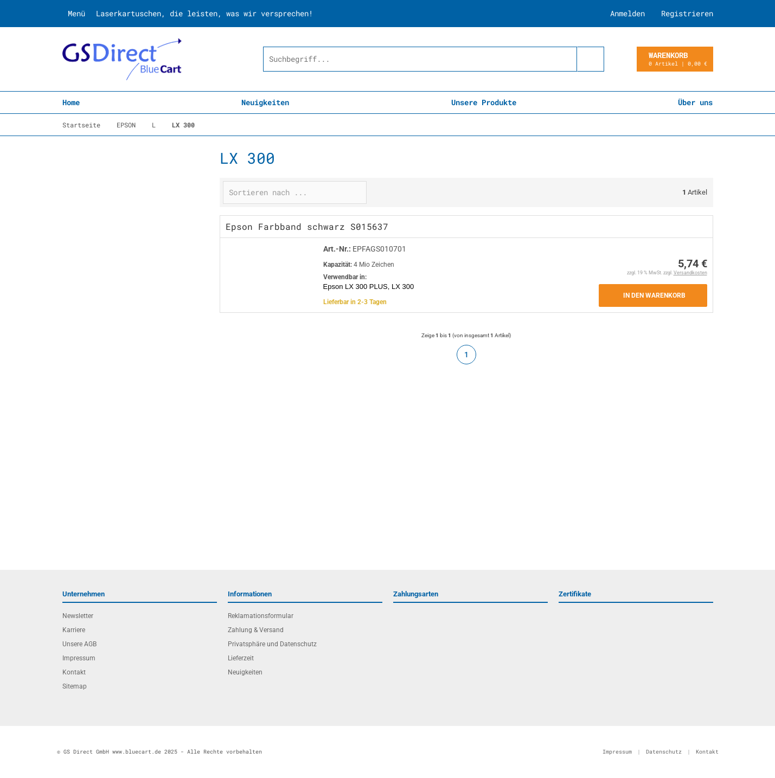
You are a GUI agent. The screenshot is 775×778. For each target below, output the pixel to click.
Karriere (73, 630)
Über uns (695, 102)
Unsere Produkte (483, 102)
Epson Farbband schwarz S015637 (307, 226)
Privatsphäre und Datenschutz (272, 644)
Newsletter (77, 616)
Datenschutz (664, 751)
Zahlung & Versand (256, 630)
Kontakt (74, 672)
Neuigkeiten (265, 102)
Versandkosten (690, 272)
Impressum (78, 658)
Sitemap (74, 686)
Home (71, 102)
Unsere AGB (79, 644)
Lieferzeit (241, 658)
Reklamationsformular (260, 616)
